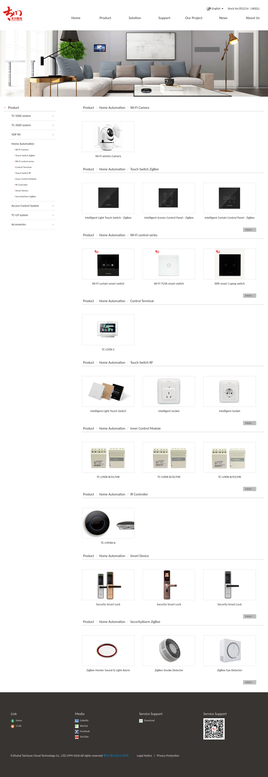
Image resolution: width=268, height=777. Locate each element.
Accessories (18, 224)
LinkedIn (81, 720)
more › (249, 229)
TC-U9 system (19, 215)
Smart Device (21, 190)
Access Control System (25, 206)
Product (105, 18)
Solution (135, 18)
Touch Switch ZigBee (24, 155)
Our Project (194, 18)
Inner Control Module (25, 179)
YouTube (82, 736)
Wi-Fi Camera (21, 149)
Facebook (82, 731)
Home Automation (22, 144)
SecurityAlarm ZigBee (25, 196)
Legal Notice (144, 755)
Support (164, 18)
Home (75, 18)
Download (147, 720)
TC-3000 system (21, 125)
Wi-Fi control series (24, 161)
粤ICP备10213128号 (116, 755)
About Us (253, 18)
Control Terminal (22, 167)
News (223, 18)
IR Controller (21, 184)
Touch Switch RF (22, 173)
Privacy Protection (168, 755)
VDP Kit (16, 134)
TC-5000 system (21, 116)
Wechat (81, 725)
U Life (16, 725)
